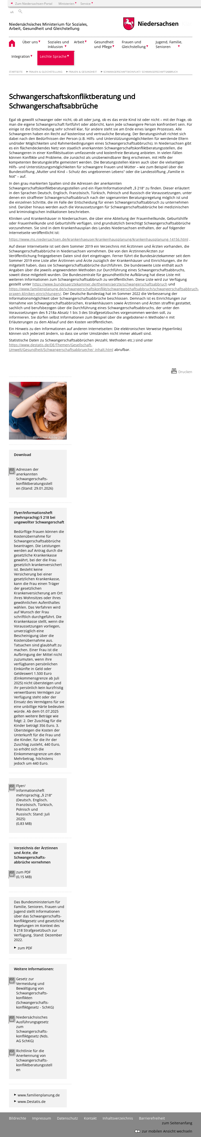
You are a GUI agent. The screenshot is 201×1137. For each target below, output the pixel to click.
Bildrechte (17, 1118)
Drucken (185, 371)
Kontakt (90, 1118)
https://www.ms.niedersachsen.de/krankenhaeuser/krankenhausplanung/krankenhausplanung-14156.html (98, 239)
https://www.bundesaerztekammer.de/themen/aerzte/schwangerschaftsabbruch (99, 284)
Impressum (41, 1118)
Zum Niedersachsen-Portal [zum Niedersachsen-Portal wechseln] (33, 3)
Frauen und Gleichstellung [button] (134, 44)
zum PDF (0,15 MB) (24, 874)
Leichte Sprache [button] (53, 56)
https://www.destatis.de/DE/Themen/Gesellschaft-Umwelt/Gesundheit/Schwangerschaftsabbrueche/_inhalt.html (61, 347)
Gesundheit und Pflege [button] (104, 44)
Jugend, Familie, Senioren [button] (169, 44)
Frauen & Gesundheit (83, 71)
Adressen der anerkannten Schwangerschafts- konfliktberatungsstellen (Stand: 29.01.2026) (34, 479)
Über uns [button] (30, 42)
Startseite (16, 71)
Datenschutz (67, 1118)
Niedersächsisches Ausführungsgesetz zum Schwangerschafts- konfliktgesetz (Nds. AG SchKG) (32, 1029)
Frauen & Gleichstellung (45, 71)
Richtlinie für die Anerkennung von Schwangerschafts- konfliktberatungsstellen (34, 1060)
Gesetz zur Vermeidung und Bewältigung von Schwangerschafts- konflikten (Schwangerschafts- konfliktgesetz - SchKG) (35, 993)
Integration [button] (20, 56)
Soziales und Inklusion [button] (58, 44)
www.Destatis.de (32, 1101)
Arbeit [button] (79, 42)
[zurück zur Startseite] (48, 24)
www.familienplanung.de (39, 1095)
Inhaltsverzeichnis (118, 1118)
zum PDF (25, 948)
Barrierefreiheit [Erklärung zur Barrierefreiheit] (152, 1118)
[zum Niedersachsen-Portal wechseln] (150, 29)
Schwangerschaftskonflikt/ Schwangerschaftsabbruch (140, 71)
